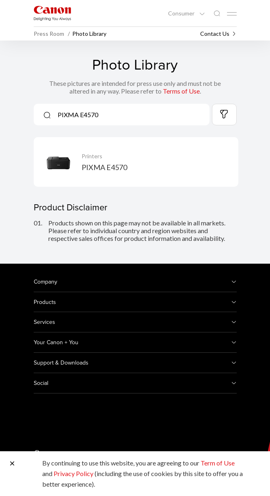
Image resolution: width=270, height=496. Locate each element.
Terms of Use (181, 91)
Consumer (182, 13)
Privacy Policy (73, 473)
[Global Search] (217, 13)
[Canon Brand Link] (52, 13)
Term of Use (218, 463)
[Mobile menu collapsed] (232, 13)
